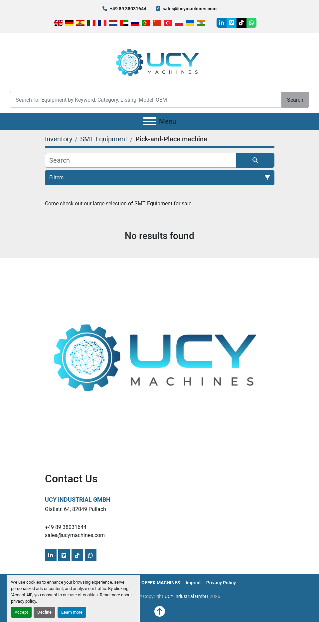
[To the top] (159, 611)
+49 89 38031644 (128, 8)
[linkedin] (222, 23)
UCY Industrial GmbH (77, 499)
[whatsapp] (251, 23)
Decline (44, 612)
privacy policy (23, 601)
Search (295, 100)
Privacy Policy (221, 582)
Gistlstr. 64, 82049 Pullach (75, 509)
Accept (21, 612)
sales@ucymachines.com (190, 8)
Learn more (71, 612)
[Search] (145, 100)
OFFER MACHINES (160, 582)
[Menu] (149, 121)
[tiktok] (241, 23)
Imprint (193, 582)
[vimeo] (232, 23)
